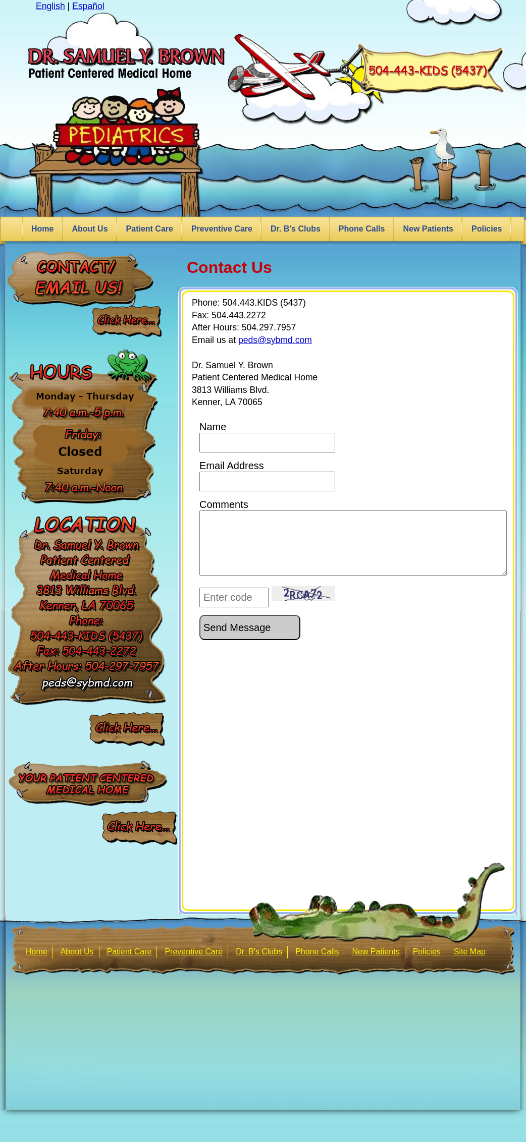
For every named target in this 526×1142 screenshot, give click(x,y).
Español (88, 6)
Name (267, 436)
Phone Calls (362, 228)
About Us (90, 228)
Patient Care (149, 228)
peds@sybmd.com (275, 340)
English (50, 6)
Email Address (267, 475)
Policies (486, 228)
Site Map (470, 951)
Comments (353, 537)
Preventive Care (221, 228)
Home (42, 228)
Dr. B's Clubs (296, 228)
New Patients (428, 228)
